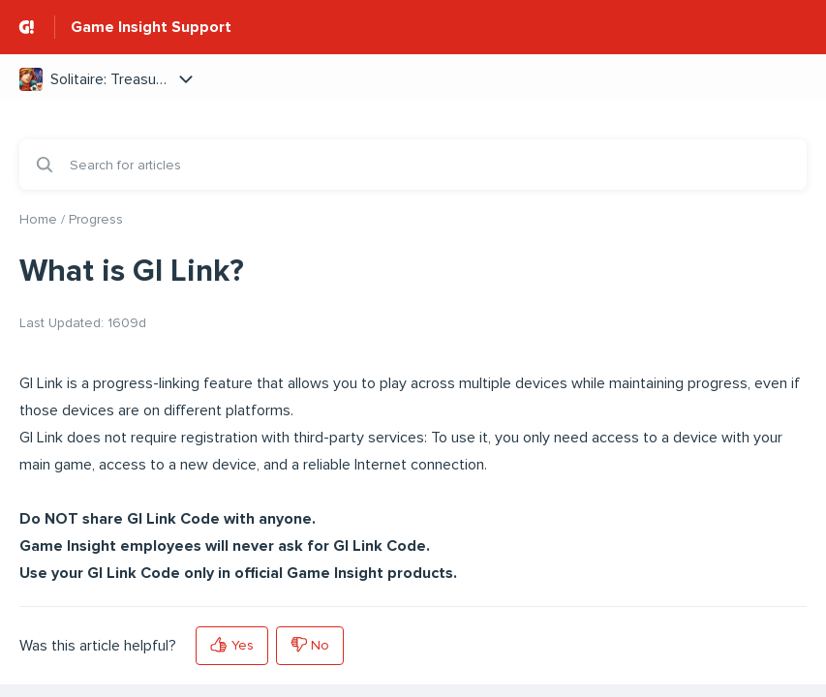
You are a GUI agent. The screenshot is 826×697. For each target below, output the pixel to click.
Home (38, 219)
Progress (96, 219)
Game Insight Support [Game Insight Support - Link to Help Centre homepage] (151, 27)
